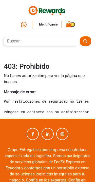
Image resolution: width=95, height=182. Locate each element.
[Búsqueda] (85, 41)
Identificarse (48, 24)
